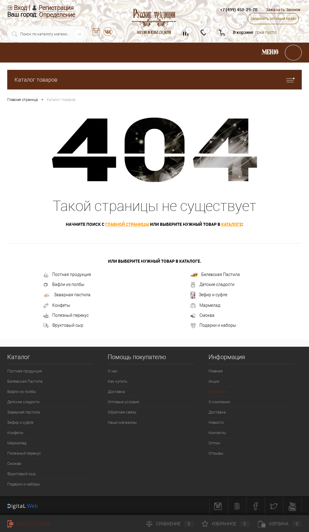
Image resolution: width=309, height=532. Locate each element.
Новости (216, 422)
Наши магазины (122, 422)
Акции (214, 381)
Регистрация (56, 7)
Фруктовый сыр (63, 325)
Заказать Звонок (283, 9)
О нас (113, 371)
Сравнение (170, 523)
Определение (57, 15)
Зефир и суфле (208, 295)
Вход (20, 7)
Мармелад (205, 305)
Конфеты (56, 305)
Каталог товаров (154, 79)
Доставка (116, 391)
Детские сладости (212, 284)
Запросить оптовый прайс (273, 18)
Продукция (218, 391)
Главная (216, 371)
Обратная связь (122, 412)
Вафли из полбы (63, 284)
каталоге (231, 224)
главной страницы (127, 224)
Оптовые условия (123, 402)
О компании (219, 402)
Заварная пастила (67, 295)
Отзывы (216, 453)
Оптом (214, 443)
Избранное (226, 523)
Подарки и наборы (213, 325)
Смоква (202, 315)
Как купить (117, 381)
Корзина (280, 523)
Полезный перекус (66, 315)
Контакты (217, 432)
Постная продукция (67, 274)
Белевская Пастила (215, 274)
